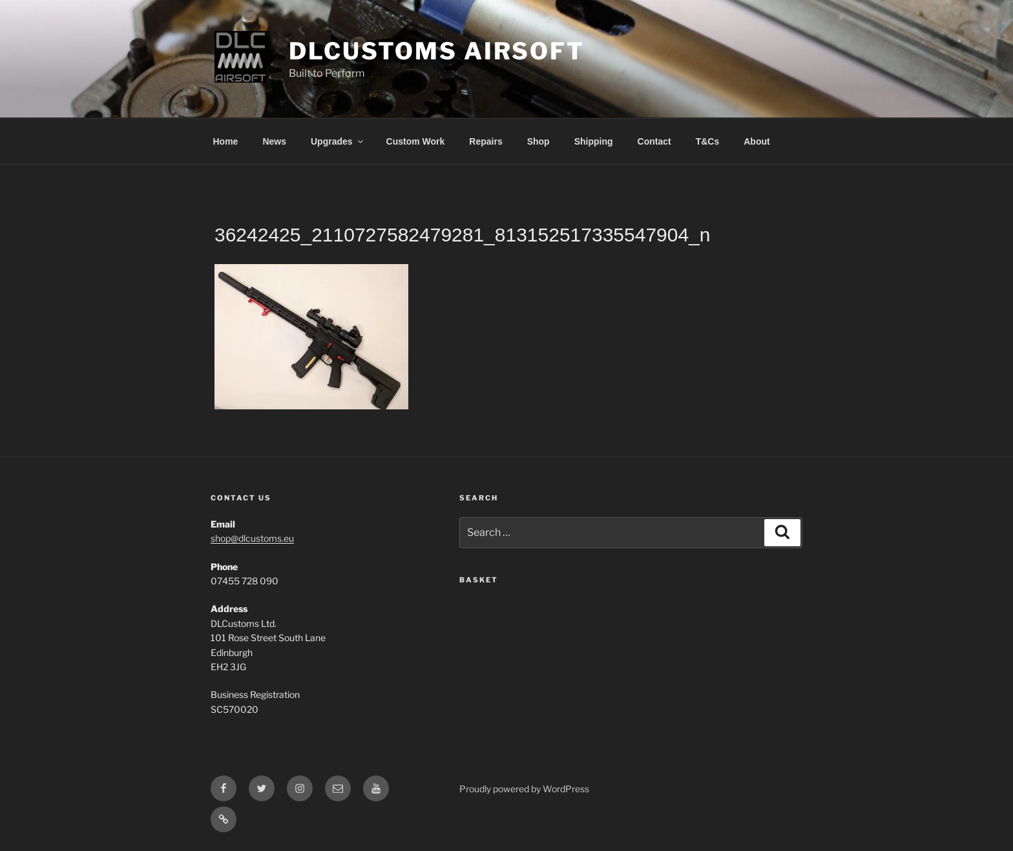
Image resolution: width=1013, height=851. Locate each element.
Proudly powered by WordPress (524, 788)
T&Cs (708, 141)
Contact (654, 141)
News (274, 141)
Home (225, 141)
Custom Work (415, 141)
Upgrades (338, 141)
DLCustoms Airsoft (437, 51)
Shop (538, 141)
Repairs (485, 141)
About (756, 141)
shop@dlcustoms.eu (252, 538)
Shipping (593, 141)
